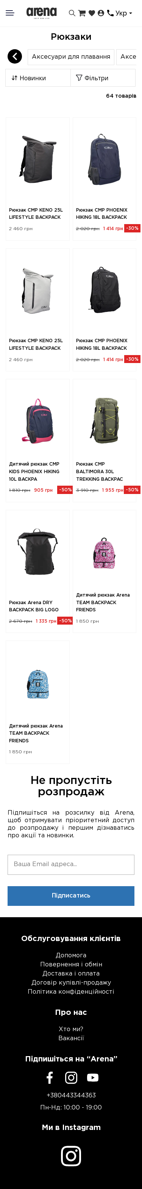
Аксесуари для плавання (71, 57)
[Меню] (15, 13)
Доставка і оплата (71, 974)
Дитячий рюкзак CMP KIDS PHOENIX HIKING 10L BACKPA (34, 471)
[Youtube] (93, 1078)
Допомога (71, 955)
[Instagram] (71, 1078)
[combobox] (124, 13)
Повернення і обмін (71, 965)
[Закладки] (92, 13)
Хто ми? (71, 1029)
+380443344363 (71, 1096)
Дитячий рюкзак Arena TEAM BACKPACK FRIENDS (103, 602)
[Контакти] (110, 13)
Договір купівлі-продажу (71, 983)
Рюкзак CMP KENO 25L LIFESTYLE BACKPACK (36, 214)
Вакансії (71, 1038)
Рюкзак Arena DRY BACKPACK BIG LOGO (34, 606)
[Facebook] (50, 1078)
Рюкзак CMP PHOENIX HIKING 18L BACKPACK (102, 214)
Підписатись (71, 896)
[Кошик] (81, 13)
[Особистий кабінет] (101, 13)
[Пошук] (72, 13)
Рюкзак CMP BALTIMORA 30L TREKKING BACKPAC (99, 471)
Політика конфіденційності (71, 992)
